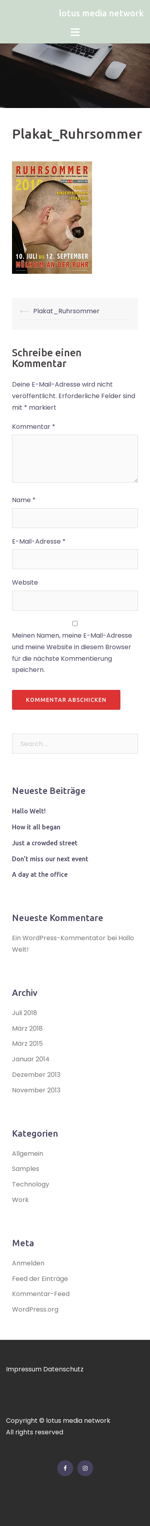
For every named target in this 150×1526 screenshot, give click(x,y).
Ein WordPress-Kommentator (59, 938)
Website (25, 582)
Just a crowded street (45, 842)
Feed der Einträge (40, 1278)
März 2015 (27, 1043)
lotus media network (101, 13)
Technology (30, 1184)
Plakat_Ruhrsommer (66, 311)
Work (20, 1199)
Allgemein (27, 1153)
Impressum (24, 1369)
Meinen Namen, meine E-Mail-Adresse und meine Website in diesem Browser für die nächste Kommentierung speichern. (72, 652)
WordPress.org (35, 1309)
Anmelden (28, 1263)
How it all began (36, 827)
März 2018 (27, 1028)
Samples (25, 1168)
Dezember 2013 (36, 1074)
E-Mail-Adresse (39, 541)
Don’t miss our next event (50, 858)
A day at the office (40, 874)
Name (24, 500)
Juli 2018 (24, 1012)
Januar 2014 (31, 1059)
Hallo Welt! (29, 811)
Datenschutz (63, 1369)
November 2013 (36, 1090)
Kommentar (33, 426)
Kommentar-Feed (41, 1293)
